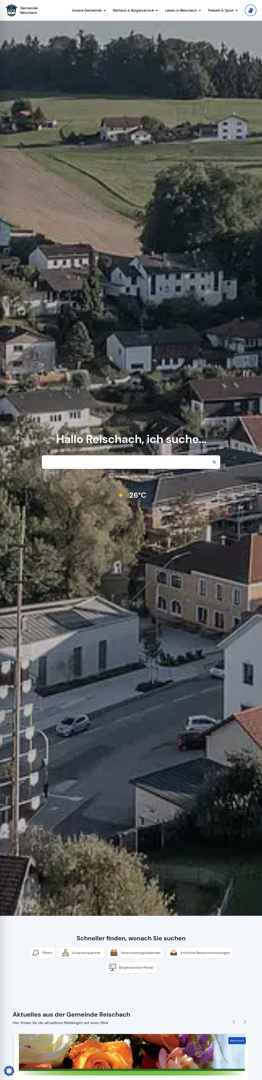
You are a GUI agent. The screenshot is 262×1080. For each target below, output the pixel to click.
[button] (9, 1071)
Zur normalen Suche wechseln (131, 477)
